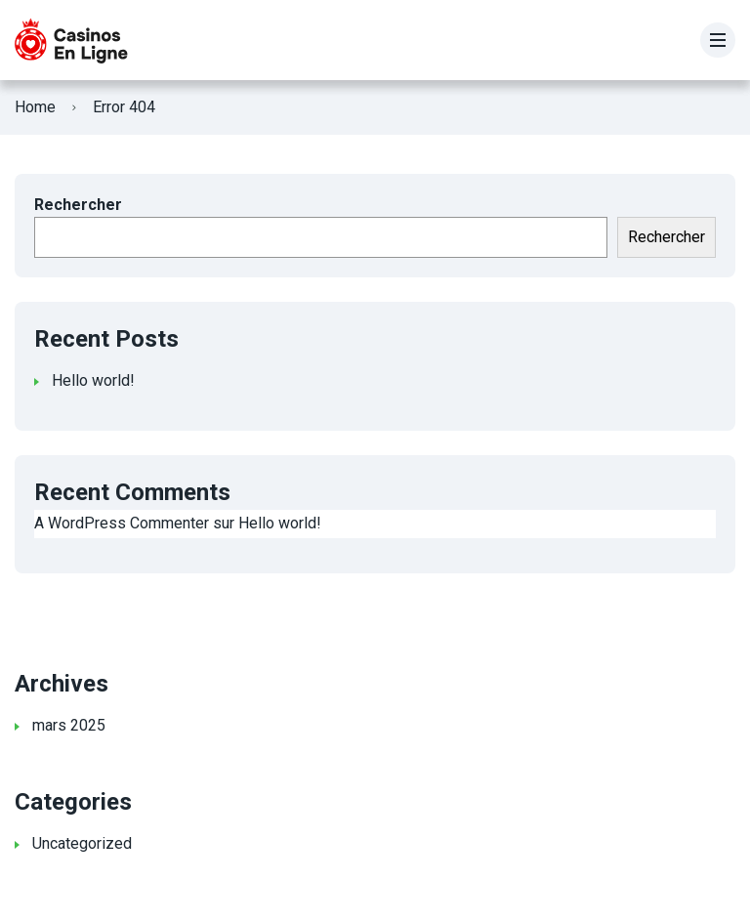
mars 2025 (68, 725)
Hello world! (93, 380)
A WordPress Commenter (121, 523)
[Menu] (717, 40)
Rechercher (78, 204)
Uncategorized (82, 843)
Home (35, 107)
